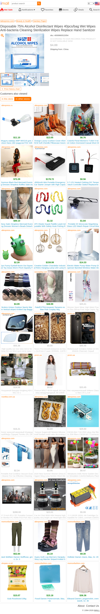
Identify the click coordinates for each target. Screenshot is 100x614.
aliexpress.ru (6, 105)
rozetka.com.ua (8, 397)
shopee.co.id (6, 563)
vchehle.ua (39, 313)
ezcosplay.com (41, 272)
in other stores (23, 99)
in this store (7, 99)
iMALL (97, 610)
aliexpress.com (41, 105)
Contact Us (92, 605)
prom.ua (71, 313)
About (81, 605)
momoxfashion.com (9, 521)
